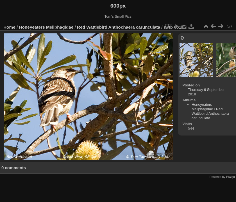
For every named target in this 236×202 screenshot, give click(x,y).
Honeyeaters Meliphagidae (46, 27)
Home (9, 27)
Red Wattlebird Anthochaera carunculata (118, 27)
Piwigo (230, 176)
